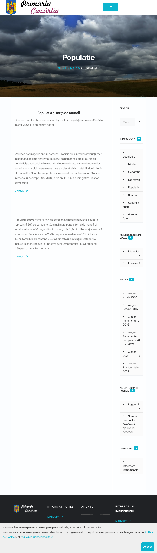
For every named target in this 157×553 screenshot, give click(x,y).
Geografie (131, 172)
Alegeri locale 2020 (130, 295)
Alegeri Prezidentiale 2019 (131, 367)
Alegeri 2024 (129, 354)
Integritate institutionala (130, 466)
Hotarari (130, 263)
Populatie (131, 187)
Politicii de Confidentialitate (37, 537)
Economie (131, 179)
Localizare (129, 154)
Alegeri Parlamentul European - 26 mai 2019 (131, 338)
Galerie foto (130, 216)
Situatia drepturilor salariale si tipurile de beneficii (130, 424)
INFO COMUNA (68, 67)
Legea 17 (131, 404)
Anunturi (88, 506)
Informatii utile (60, 506)
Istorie (129, 164)
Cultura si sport (131, 204)
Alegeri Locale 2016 (130, 307)
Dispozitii (131, 251)
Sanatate (131, 195)
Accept (147, 546)
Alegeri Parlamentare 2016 (131, 320)
